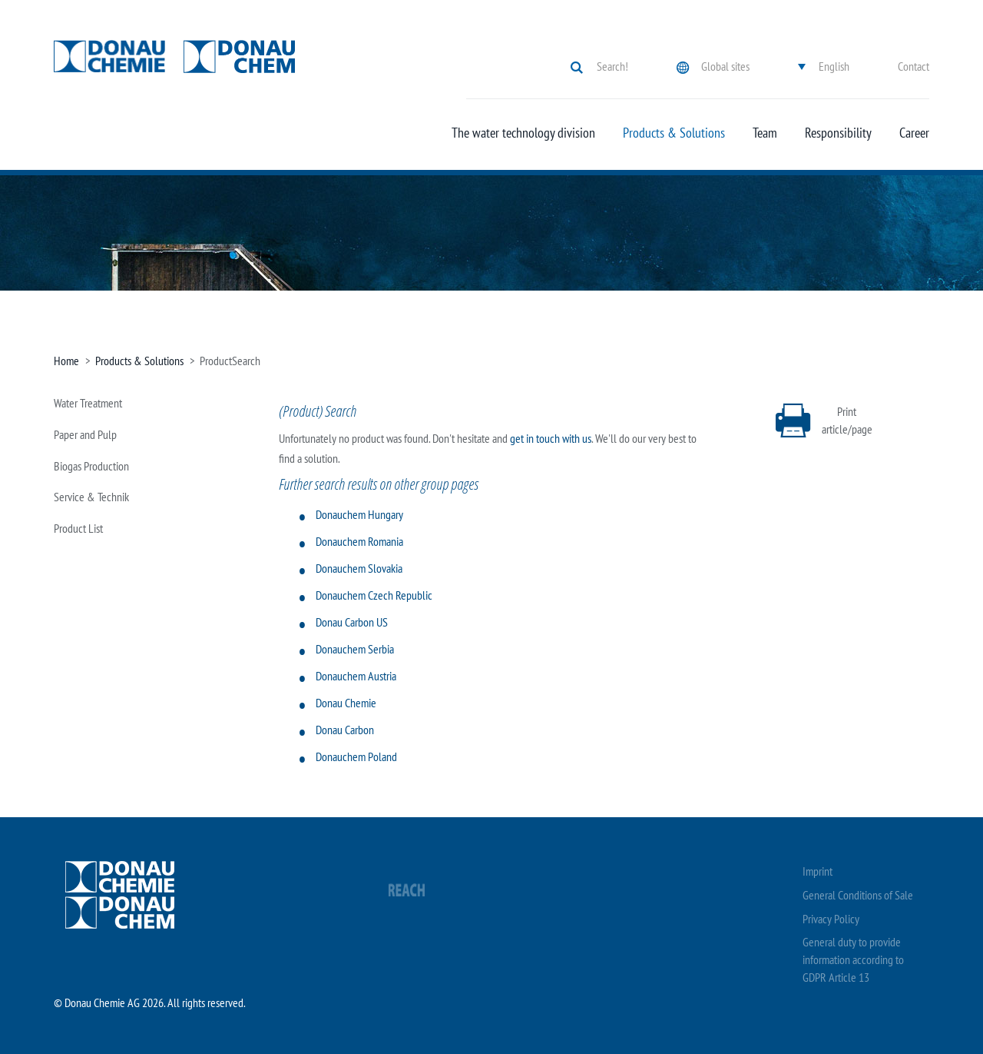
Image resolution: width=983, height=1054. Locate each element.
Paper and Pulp (85, 434)
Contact (913, 66)
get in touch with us (550, 438)
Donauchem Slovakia (359, 568)
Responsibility (838, 133)
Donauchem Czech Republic (374, 595)
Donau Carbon (345, 729)
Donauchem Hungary (359, 514)
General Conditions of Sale (858, 895)
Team (765, 133)
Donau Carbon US (352, 622)
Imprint (817, 871)
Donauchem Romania (359, 541)
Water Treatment (88, 403)
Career (914, 133)
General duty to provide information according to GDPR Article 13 (853, 959)
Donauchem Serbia (355, 649)
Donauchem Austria (356, 675)
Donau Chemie (346, 702)
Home (66, 360)
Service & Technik (91, 496)
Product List (78, 528)
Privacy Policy (831, 918)
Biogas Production (91, 466)
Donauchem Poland (356, 756)
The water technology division (523, 133)
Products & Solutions (674, 133)
